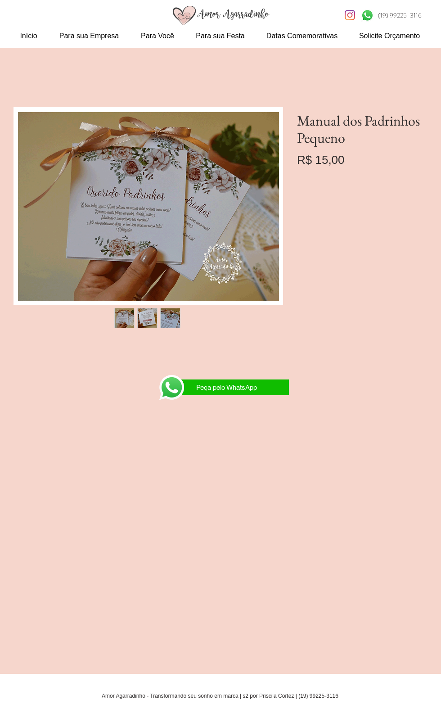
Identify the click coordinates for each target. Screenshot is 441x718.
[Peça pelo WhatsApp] (226, 387)
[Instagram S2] (350, 15)
